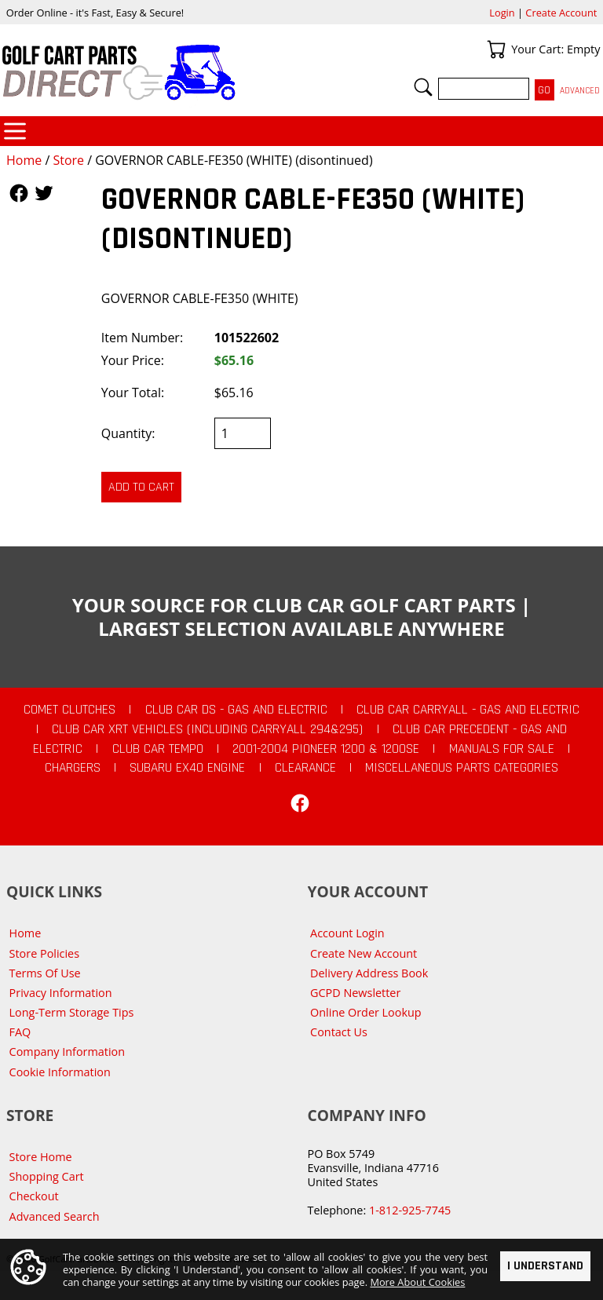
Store (68, 160)
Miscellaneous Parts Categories (461, 767)
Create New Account (363, 953)
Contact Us (338, 1031)
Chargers (72, 767)
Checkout (34, 1196)
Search (423, 87)
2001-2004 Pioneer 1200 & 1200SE (325, 749)
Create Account (561, 12)
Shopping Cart (46, 1176)
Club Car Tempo (157, 749)
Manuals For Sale (501, 749)
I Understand (545, 1266)
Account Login (347, 933)
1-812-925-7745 (410, 1210)
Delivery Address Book (369, 973)
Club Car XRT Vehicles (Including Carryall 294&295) (207, 729)
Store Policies (44, 953)
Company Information (67, 1051)
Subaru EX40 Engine (187, 767)
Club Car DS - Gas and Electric (236, 709)
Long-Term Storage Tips (71, 1012)
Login (501, 12)
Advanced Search (54, 1216)
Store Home (40, 1156)
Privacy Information (60, 992)
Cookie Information (60, 1071)
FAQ (20, 1031)
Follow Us (18, 193)
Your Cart (496, 49)
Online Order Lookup (366, 1012)
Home (24, 160)
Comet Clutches (69, 709)
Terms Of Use (45, 973)
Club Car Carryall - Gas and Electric (467, 709)
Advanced (580, 91)
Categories (15, 131)
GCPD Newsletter (355, 992)
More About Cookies (417, 1283)
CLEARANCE (305, 767)
